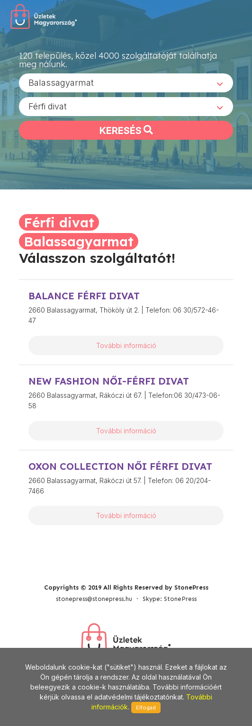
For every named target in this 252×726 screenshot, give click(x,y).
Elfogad (146, 707)
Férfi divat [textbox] (47, 106)
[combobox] (126, 82)
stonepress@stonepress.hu (94, 598)
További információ (126, 345)
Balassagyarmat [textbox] (61, 83)
